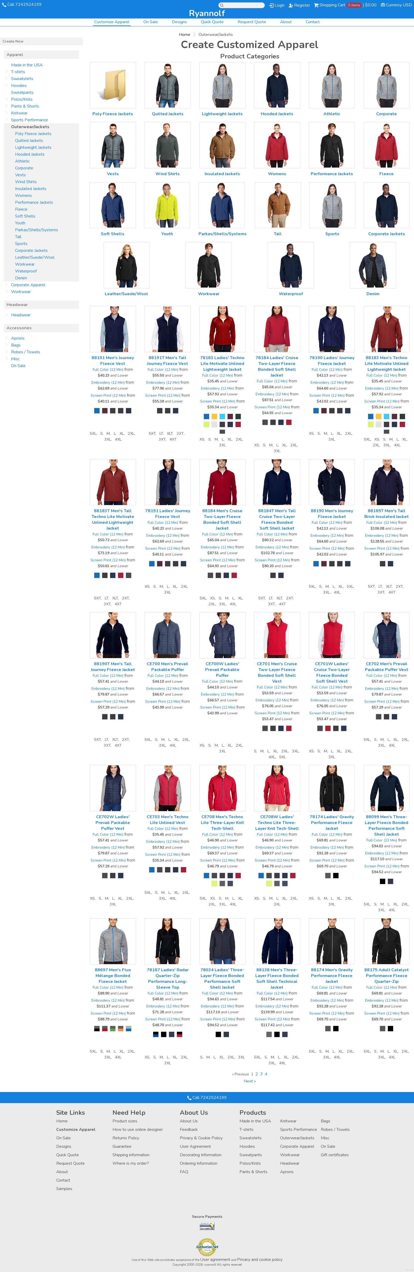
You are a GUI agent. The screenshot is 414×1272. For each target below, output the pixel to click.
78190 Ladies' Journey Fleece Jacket (331, 361)
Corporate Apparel (28, 285)
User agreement (215, 1259)
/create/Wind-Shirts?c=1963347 (167, 145)
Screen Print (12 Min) (108, 395)
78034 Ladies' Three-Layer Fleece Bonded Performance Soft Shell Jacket (222, 978)
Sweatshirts (22, 79)
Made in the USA (27, 65)
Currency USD (399, 5)
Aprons (18, 338)
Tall (278, 234)
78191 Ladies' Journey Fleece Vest (167, 514)
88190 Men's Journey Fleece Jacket (332, 514)
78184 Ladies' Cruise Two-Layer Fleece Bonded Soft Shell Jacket (277, 366)
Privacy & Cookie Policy (201, 1138)
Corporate (386, 114)
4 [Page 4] (266, 1074)
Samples (64, 1189)
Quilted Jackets (168, 114)
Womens (277, 174)
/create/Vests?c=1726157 (113, 145)
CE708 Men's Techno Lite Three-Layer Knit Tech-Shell (222, 822)
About (286, 22)
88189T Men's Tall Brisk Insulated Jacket (386, 514)
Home (184, 35)
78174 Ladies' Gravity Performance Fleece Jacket (332, 822)
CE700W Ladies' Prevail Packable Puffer (222, 669)
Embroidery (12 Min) (108, 382)
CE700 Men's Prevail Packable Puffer (167, 667)
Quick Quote (212, 22)
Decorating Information (201, 1155)
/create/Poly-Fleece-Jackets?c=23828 (113, 85)
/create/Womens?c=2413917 (277, 145)
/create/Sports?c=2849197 (332, 205)
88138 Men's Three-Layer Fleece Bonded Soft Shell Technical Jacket (277, 978)
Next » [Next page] (250, 1081)
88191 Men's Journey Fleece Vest (113, 361)
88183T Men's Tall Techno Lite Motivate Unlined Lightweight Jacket (113, 519)
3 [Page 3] (261, 1074)
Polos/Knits (21, 99)
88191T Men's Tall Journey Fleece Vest (167, 361)
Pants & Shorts (25, 106)
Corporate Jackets (386, 234)
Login (280, 5)
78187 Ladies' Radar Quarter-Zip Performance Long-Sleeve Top (168, 978)
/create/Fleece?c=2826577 (387, 145)
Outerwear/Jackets (297, 1138)
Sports (332, 234)
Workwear (208, 294)
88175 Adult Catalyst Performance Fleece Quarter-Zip (386, 975)
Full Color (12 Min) (108, 369)
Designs (179, 22)
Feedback (189, 1129)
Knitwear (19, 113)
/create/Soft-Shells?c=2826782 (113, 205)
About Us (189, 1121)
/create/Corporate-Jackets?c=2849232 (387, 205)
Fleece (386, 174)
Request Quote (252, 22)
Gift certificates (335, 1155)
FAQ (184, 1172)
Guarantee (121, 1146)
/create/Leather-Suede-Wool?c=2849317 (126, 265)
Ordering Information (198, 1163)
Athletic (331, 114)
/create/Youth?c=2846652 (167, 205)
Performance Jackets (332, 174)
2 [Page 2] (256, 1074)
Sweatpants (22, 92)
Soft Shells (112, 234)
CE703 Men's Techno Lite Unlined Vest (168, 820)
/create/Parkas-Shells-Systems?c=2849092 (222, 205)
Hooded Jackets (277, 114)
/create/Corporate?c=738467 (387, 85)
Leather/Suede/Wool (126, 294)
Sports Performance (29, 120)
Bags (16, 345)
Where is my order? (130, 1163)
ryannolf (207, 13)
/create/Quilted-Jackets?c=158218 (167, 85)
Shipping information (130, 1155)
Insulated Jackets (222, 174)
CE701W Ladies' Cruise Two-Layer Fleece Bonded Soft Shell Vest (332, 672)
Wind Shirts (168, 174)
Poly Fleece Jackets (112, 114)
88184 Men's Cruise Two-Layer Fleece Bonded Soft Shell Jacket (222, 519)
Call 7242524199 (24, 4)
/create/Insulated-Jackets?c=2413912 (222, 145)
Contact (313, 22)
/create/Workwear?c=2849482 (209, 265)
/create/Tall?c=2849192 (278, 205)
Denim (372, 294)
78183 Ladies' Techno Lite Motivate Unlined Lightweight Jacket (222, 363)
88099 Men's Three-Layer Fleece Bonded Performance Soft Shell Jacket (386, 825)
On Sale (150, 22)
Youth (167, 234)
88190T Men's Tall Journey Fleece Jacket (113, 667)
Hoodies (19, 86)
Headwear (20, 315)
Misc (15, 359)
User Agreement (195, 1146)
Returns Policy (125, 1138)
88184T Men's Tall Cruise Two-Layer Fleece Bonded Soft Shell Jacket (277, 519)
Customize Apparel (111, 22)
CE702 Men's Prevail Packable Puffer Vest (386, 667)
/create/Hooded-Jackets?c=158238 (277, 85)
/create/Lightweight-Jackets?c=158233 (222, 85)
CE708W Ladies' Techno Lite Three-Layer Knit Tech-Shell (277, 822)
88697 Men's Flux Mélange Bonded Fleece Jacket (113, 975)
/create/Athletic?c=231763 (332, 85)
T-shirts (18, 72)
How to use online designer (137, 1129)
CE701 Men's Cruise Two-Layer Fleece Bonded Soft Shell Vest (277, 672)
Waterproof (291, 294)
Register (302, 5)
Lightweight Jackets (222, 114)
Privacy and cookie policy (260, 1259)
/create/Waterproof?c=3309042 (291, 265)
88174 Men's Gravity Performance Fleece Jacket (331, 975)
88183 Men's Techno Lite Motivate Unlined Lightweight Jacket (386, 363)
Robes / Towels (25, 352)
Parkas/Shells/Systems (223, 234)
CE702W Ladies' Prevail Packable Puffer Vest (113, 822)
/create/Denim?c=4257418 (373, 265)
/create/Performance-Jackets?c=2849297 (332, 145)
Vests (113, 174)
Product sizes (124, 1121)
